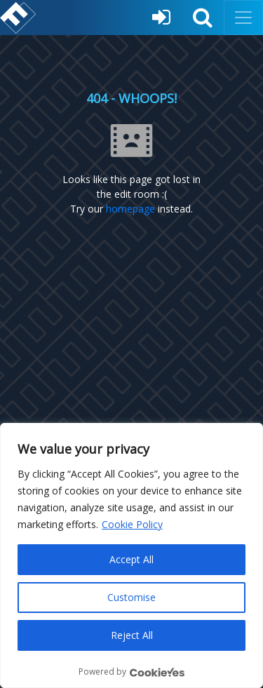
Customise (131, 597)
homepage (130, 208)
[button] (203, 17)
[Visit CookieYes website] (157, 672)
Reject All (132, 635)
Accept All (131, 559)
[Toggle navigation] (243, 17)
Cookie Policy (132, 524)
